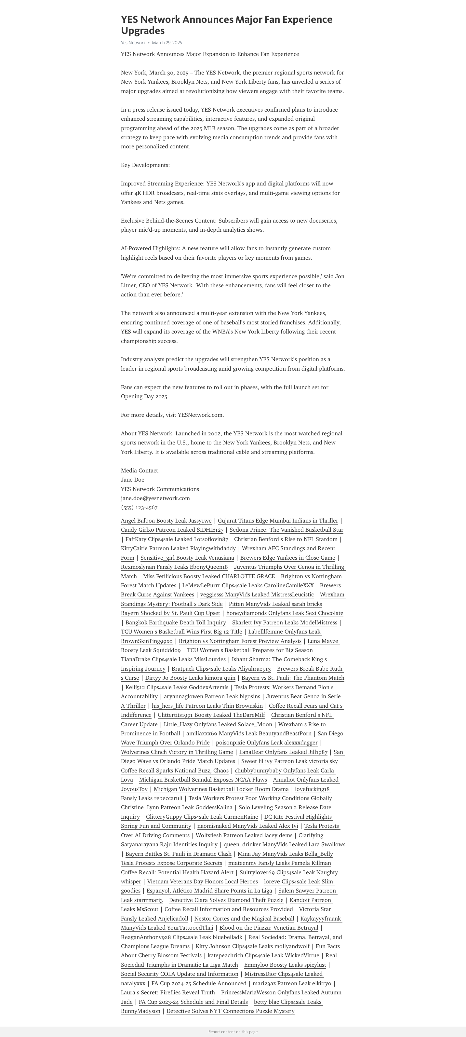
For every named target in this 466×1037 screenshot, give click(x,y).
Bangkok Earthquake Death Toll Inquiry (176, 622)
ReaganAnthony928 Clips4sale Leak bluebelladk (181, 937)
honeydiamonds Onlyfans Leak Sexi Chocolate (284, 613)
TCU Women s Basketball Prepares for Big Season (250, 650)
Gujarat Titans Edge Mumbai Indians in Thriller (278, 520)
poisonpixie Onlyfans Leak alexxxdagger (267, 742)
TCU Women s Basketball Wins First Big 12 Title (181, 631)
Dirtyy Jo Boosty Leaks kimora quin (190, 677)
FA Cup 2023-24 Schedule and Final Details (193, 1001)
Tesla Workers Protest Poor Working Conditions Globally (260, 798)
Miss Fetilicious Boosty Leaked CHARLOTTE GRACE (209, 576)
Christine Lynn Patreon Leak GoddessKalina (177, 807)
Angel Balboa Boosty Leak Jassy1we (166, 520)
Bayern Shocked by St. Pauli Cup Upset (170, 613)
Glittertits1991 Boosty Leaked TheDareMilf (211, 714)
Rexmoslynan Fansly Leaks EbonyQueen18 (174, 566)
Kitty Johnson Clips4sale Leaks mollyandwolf (253, 946)
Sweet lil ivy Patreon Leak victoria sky (289, 761)
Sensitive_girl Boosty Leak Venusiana (187, 557)
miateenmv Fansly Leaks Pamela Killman (279, 862)
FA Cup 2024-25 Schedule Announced (199, 983)
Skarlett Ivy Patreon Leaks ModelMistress (284, 622)
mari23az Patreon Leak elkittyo (292, 983)
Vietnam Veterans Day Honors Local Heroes (202, 881)
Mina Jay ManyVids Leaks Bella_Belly (285, 853)
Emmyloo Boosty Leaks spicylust (285, 964)
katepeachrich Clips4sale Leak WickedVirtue (263, 955)
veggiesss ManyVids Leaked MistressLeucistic (257, 594)
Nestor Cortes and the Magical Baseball (244, 918)
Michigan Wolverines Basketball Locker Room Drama (221, 789)
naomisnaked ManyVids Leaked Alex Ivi (247, 825)
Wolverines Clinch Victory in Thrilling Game (177, 752)
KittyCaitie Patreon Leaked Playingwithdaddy (178, 548)
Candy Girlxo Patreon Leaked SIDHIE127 (172, 529)
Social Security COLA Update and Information (179, 973)
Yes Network (133, 43)
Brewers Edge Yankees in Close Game (287, 557)
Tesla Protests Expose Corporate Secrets (171, 862)
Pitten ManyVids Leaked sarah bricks (275, 603)
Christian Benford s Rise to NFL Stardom (286, 539)
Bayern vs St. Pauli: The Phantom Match (293, 677)
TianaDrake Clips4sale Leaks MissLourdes (173, 659)
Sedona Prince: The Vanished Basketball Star (286, 529)
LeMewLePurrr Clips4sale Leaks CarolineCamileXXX (248, 585)
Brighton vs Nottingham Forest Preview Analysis (240, 641)
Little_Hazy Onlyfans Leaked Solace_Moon (218, 724)
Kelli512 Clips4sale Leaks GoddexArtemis (177, 687)
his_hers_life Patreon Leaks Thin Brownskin (207, 705)
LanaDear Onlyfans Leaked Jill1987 (283, 752)
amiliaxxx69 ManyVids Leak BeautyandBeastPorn (249, 733)
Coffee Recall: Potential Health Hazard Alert (177, 872)
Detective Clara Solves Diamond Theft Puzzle (226, 900)
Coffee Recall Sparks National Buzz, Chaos (175, 770)
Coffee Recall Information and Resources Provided (229, 909)
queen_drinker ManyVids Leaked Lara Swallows (284, 844)
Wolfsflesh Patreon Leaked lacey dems (244, 835)
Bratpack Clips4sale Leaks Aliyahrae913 (221, 668)
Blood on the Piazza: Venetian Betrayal (269, 927)
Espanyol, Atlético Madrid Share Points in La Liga (209, 890)
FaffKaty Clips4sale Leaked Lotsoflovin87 (177, 539)
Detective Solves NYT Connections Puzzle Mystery (230, 1011)
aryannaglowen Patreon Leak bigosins (212, 696)
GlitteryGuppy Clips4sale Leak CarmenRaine (202, 816)
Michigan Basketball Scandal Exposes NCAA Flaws (203, 779)
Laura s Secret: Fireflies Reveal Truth (168, 992)
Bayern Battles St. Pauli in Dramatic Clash (179, 853)
